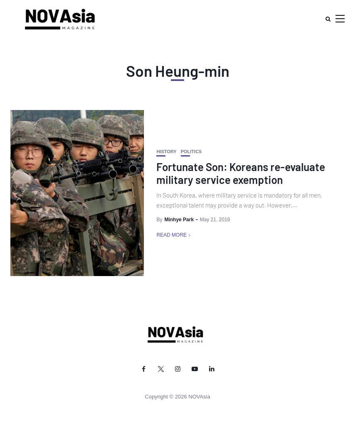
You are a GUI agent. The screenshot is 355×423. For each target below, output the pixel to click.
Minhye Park (179, 220)
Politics (191, 151)
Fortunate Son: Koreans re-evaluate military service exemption (240, 173)
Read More (171, 235)
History (166, 151)
